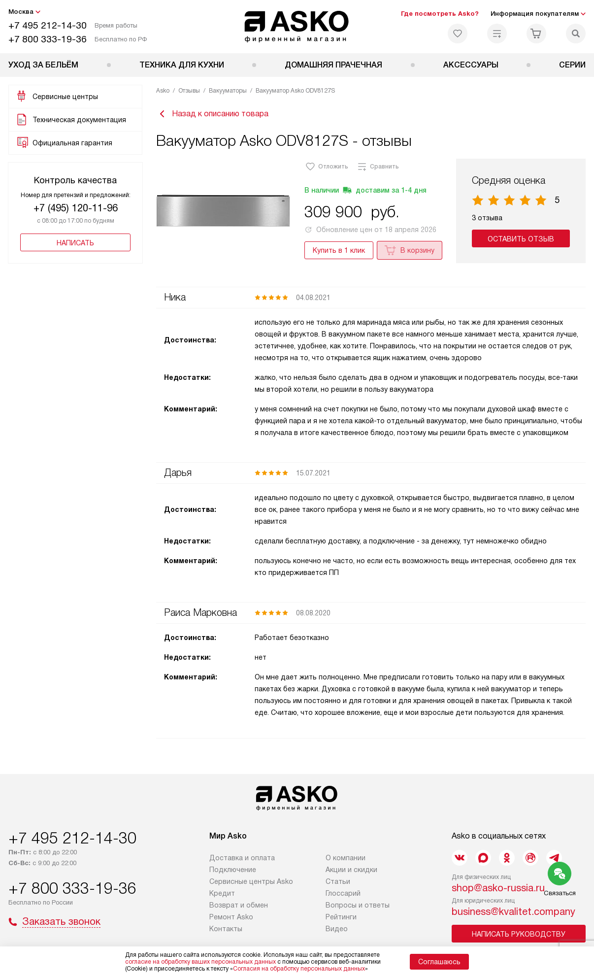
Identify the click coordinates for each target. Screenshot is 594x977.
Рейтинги (341, 918)
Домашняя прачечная (333, 65)
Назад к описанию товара (212, 114)
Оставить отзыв (521, 240)
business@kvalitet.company (513, 912)
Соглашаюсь (439, 962)
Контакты (225, 930)
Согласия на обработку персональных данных (299, 968)
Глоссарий (343, 894)
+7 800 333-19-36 (47, 39)
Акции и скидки (351, 871)
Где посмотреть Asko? (440, 13)
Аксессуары (470, 65)
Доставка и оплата (242, 859)
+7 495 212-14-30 (47, 25)
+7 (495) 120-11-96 (75, 207)
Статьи (338, 882)
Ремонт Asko (231, 918)
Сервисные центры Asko (251, 882)
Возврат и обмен (238, 906)
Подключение (232, 871)
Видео (337, 930)
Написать (75, 243)
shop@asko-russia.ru (498, 888)
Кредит (222, 894)
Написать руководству (518, 935)
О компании (345, 859)
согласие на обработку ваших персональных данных (200, 961)
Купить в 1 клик (339, 251)
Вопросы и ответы (358, 906)
